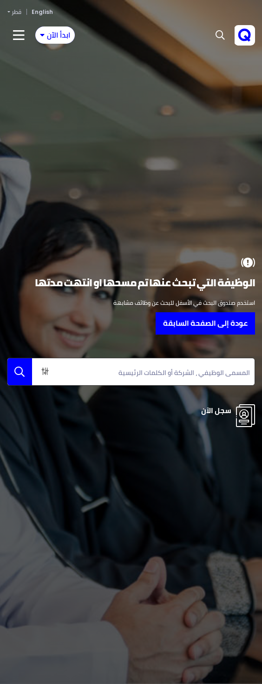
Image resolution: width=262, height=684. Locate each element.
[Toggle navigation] (55, 35)
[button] (220, 35)
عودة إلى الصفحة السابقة (205, 323)
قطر (16, 12)
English (42, 12)
